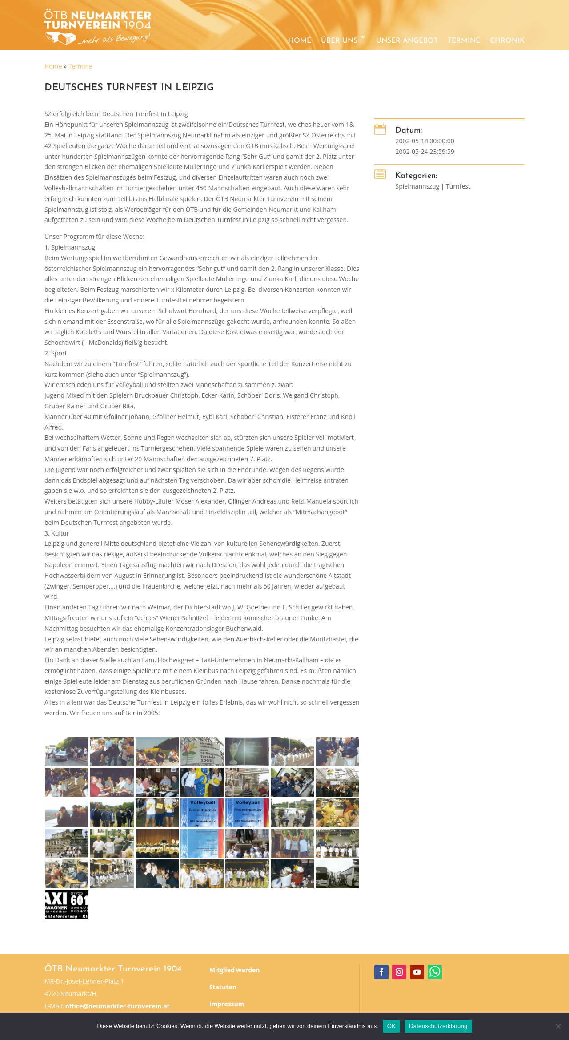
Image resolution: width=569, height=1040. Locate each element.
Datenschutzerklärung (438, 1026)
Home (299, 40)
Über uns (339, 40)
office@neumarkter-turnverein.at (117, 1006)
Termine (464, 40)
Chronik (507, 40)
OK (391, 1026)
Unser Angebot (407, 40)
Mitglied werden (234, 970)
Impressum (226, 1004)
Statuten (222, 987)
